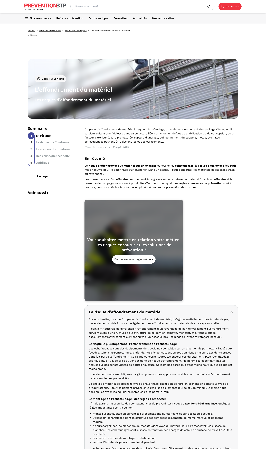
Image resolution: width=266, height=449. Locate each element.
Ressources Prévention (198, 405)
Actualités (189, 438)
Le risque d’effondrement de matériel (63, 142)
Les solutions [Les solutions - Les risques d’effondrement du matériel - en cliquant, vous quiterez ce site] (191, 425)
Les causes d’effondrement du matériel (64, 149)
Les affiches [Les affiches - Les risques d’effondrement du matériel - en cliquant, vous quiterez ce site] (191, 421)
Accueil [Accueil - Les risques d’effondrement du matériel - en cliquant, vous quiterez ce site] (31, 31)
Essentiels (112, 432)
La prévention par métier (122, 405)
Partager (40, 176)
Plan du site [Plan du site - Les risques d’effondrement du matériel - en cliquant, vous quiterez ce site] (58, 426)
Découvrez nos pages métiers (133, 259)
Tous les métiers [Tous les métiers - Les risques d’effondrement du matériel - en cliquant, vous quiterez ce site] (116, 420)
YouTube (34, 445)
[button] (230, 6)
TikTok (64, 441)
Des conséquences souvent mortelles (62, 156)
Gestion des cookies (38, 430)
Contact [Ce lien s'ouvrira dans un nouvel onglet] (67, 422)
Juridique (42, 163)
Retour (33, 35)
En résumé (43, 135)
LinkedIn (50, 441)
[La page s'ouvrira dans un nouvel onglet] (230, 6)
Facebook (35, 441)
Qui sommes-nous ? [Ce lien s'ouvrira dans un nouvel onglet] (37, 417)
